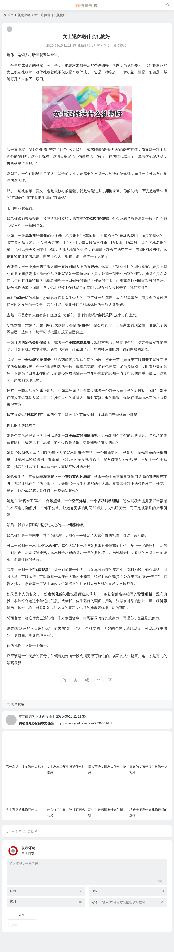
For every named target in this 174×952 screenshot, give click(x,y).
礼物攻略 (24, 15)
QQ (94, 902)
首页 (10, 15)
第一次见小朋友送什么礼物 (25, 766)
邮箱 (95, 891)
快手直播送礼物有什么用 (23, 809)
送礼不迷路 (37, 716)
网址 (13, 902)
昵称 (13, 891)
